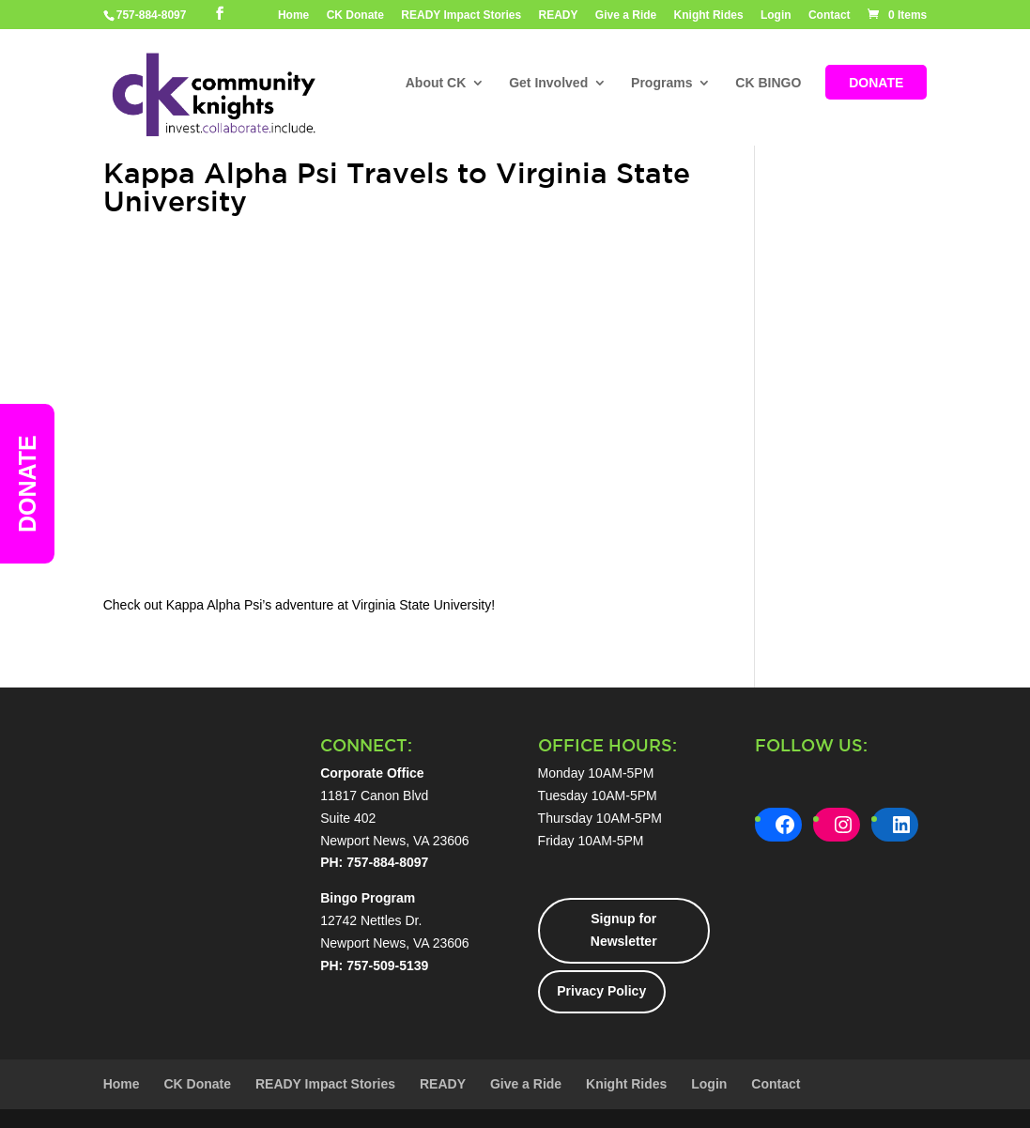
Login (776, 15)
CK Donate (355, 15)
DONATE (876, 84)
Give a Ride (625, 15)
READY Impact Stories (461, 15)
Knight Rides (709, 15)
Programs (661, 84)
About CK (436, 84)
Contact (829, 15)
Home (293, 15)
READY (558, 15)
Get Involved (548, 84)
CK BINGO (768, 84)
